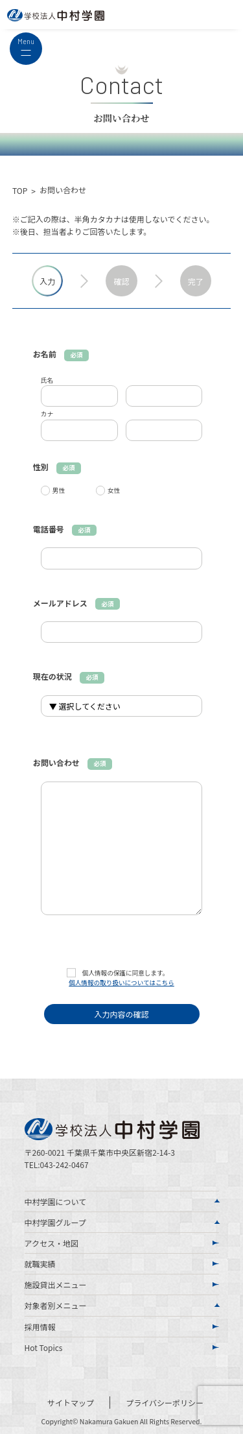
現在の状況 (68, 676)
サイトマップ (70, 1402)
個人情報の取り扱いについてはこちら (121, 982)
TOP (19, 190)
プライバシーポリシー (164, 1402)
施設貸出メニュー (56, 1284)
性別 (57, 466)
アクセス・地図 (51, 1243)
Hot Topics (44, 1347)
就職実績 (40, 1263)
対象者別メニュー (56, 1305)
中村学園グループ (55, 1222)
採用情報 (40, 1326)
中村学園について (56, 1201)
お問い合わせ (72, 762)
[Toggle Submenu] (217, 1201)
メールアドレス (76, 602)
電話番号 (65, 528)
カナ (47, 413)
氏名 (47, 380)
